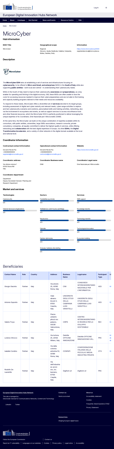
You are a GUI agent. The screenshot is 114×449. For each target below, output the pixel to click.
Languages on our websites (32, 443)
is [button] (105, 8)
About (12, 20)
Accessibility (80, 443)
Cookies (46, 443)
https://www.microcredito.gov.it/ (87, 150)
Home (5, 20)
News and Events (49, 20)
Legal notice (69, 443)
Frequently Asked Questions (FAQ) (97, 404)
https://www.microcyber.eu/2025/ (88, 49)
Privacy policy (57, 443)
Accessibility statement (93, 396)
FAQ (80, 20)
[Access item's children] (39, 20)
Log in (94, 8)
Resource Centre (67, 20)
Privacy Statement (92, 407)
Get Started (32, 20)
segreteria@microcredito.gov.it (13, 154)
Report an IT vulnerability (11, 443)
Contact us (48, 439)
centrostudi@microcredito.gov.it (50, 154)
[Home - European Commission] (18, 6)
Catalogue (21, 20)
